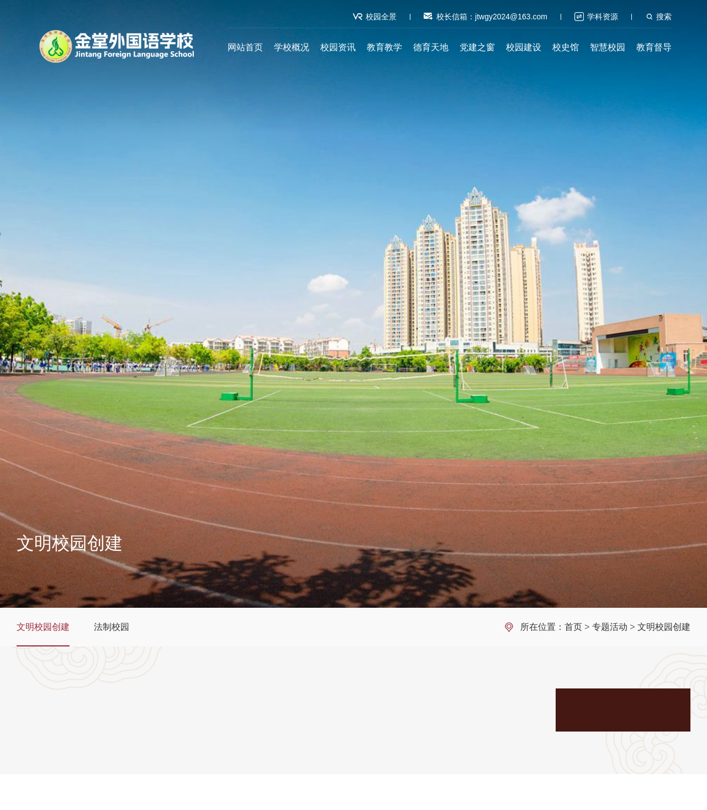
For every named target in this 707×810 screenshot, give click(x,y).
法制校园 (111, 627)
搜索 (664, 16)
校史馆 (565, 47)
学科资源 (602, 16)
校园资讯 (338, 47)
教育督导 (654, 47)
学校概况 (291, 47)
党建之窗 (477, 47)
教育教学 (384, 47)
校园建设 (523, 47)
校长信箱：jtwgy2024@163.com (491, 16)
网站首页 (245, 47)
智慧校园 (607, 47)
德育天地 (431, 47)
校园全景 (381, 16)
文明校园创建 (43, 627)
